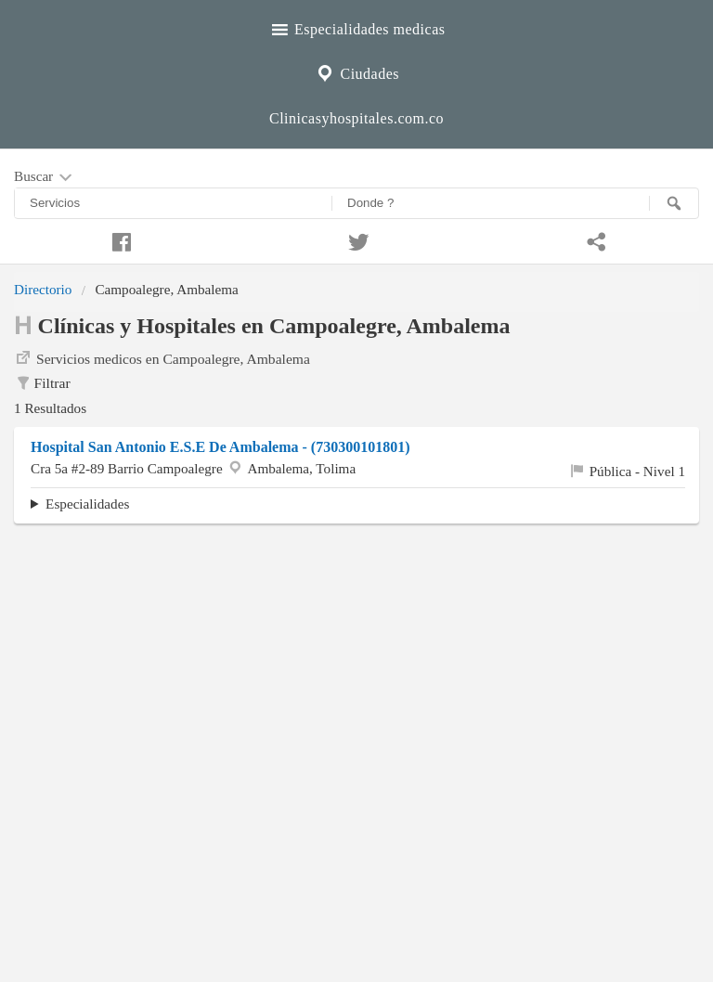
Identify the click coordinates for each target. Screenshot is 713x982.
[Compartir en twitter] (356, 239)
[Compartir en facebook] (119, 239)
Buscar (44, 177)
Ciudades (356, 71)
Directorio (42, 289)
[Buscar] (674, 203)
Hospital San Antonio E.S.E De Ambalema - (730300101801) (220, 447)
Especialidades (87, 503)
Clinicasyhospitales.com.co (356, 118)
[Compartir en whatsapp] (594, 239)
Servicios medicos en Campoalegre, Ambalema (162, 357)
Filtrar (42, 383)
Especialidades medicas (357, 27)
